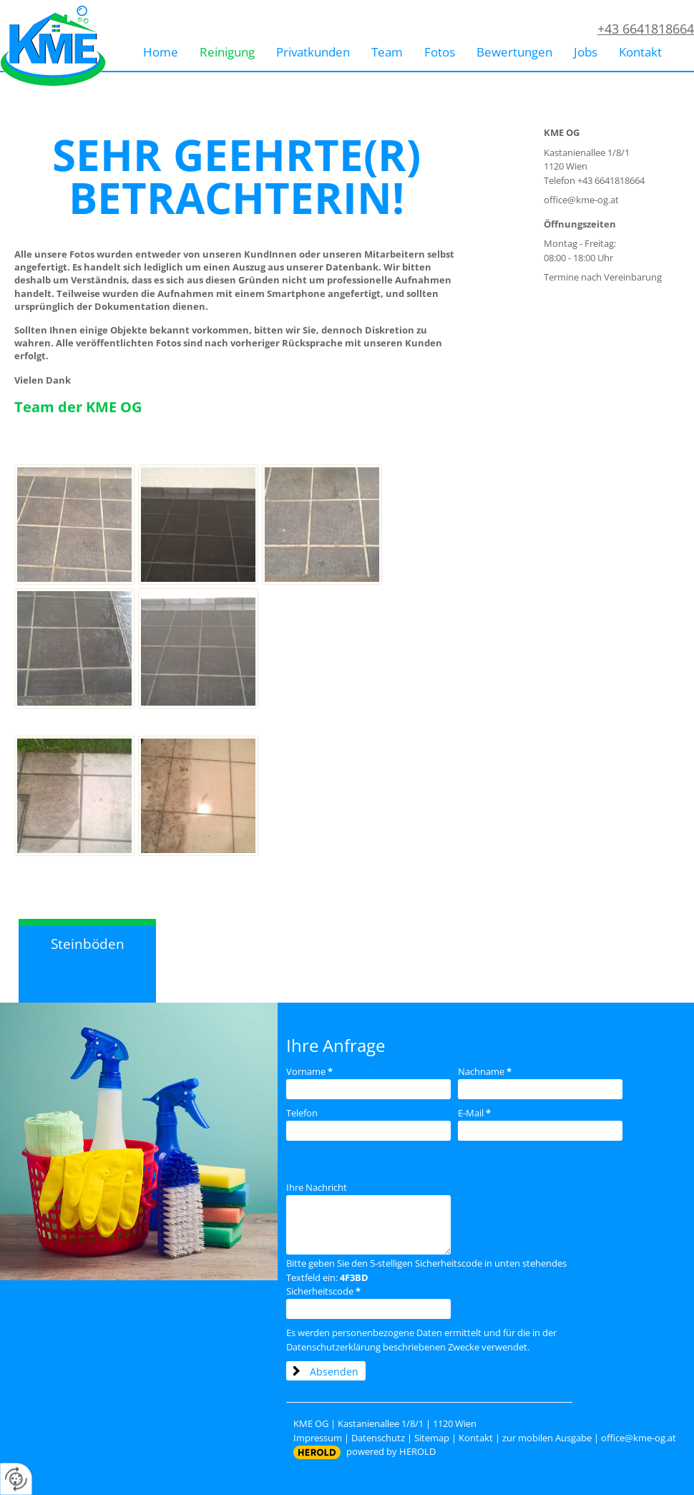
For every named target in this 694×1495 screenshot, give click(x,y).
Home (160, 52)
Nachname (485, 1071)
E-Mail (474, 1112)
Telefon (302, 1112)
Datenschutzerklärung (333, 1346)
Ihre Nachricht (316, 1187)
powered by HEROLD (391, 1451)
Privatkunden (313, 52)
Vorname (309, 1071)
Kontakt (640, 52)
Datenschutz (378, 1437)
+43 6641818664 (645, 28)
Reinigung (227, 52)
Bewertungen (514, 52)
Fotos (439, 52)
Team (387, 52)
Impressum (317, 1437)
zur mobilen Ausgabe (547, 1437)
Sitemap (431, 1437)
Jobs (585, 52)
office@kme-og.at (581, 199)
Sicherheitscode (323, 1291)
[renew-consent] (16, 1479)
